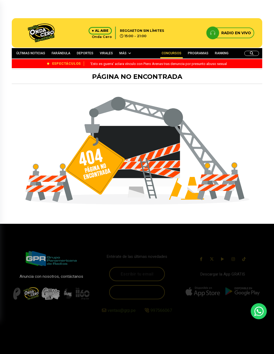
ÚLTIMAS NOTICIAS (30, 53)
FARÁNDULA (61, 53)
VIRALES (106, 53)
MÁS (123, 53)
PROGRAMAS (198, 53)
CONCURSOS (171, 53)
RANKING (222, 53)
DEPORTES (85, 53)
